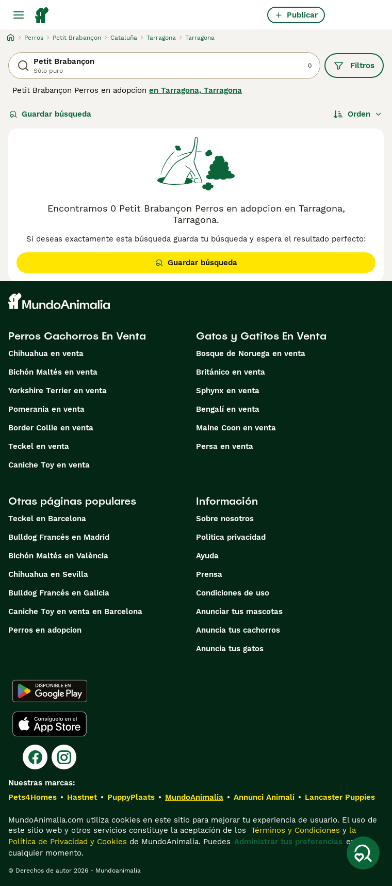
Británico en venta (230, 372)
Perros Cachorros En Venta (77, 336)
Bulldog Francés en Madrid (58, 537)
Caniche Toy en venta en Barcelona (75, 611)
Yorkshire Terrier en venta (57, 390)
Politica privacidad (231, 537)
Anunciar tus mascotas (239, 611)
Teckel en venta (38, 446)
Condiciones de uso (232, 593)
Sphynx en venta (227, 390)
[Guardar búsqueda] (363, 852)
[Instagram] (64, 757)
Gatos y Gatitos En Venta (261, 336)
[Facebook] (35, 757)
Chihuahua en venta (46, 353)
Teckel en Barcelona (47, 518)
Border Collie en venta (50, 427)
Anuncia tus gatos (230, 648)
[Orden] (358, 114)
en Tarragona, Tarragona (195, 90)
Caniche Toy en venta (49, 465)
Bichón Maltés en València (58, 555)
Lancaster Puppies (340, 797)
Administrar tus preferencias (288, 841)
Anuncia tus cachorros (238, 630)
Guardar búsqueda (50, 114)
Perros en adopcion (44, 630)
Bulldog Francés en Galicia (58, 593)
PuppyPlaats (131, 797)
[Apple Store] (49, 724)
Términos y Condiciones (294, 830)
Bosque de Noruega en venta (250, 353)
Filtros (354, 65)
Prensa (209, 574)
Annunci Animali (264, 797)
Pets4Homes (32, 797)
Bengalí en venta (227, 409)
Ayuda (207, 555)
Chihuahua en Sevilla (48, 574)
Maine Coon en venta (236, 427)
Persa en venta (224, 446)
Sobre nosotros (225, 518)
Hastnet (82, 797)
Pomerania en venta (46, 409)
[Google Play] (49, 691)
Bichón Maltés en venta (52, 372)
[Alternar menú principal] (18, 15)
